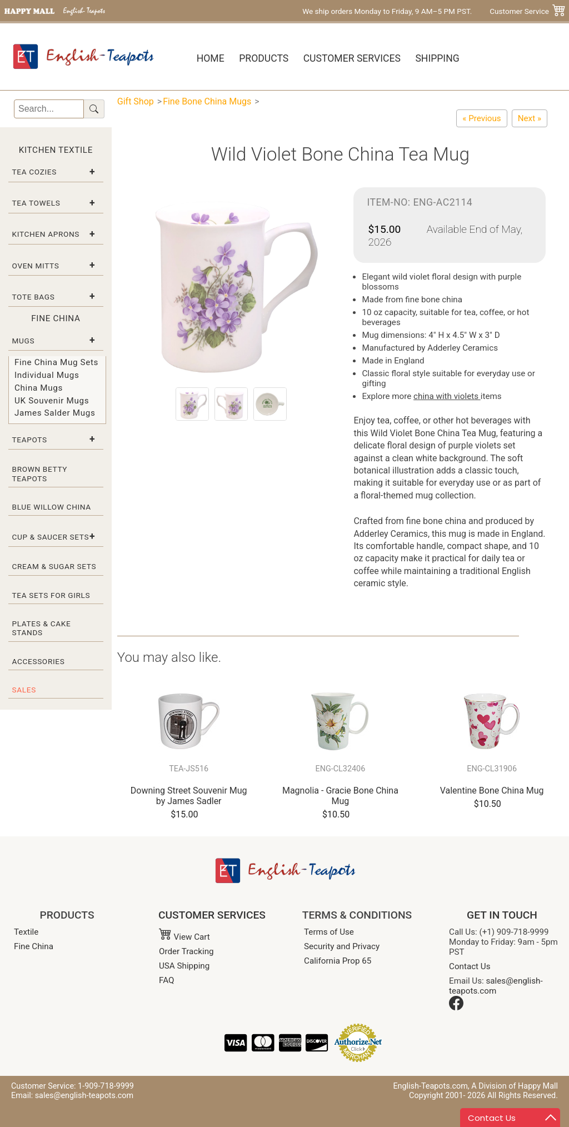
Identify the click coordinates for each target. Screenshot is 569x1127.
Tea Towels (36, 202)
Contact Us (470, 966)
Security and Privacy (342, 946)
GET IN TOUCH (502, 915)
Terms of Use (329, 932)
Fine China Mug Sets (56, 362)
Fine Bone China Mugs (207, 101)
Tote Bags (33, 296)
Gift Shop (135, 101)
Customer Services (352, 58)
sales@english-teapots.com (496, 986)
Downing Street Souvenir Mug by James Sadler (189, 795)
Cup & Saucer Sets (50, 536)
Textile (26, 932)
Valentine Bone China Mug (492, 790)
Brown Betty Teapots (40, 473)
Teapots (29, 439)
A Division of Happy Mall (514, 1086)
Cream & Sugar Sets (54, 566)
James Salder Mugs (54, 413)
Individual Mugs (46, 375)
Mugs (23, 340)
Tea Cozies (34, 171)
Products (263, 58)
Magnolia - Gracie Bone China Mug (340, 795)
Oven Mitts (35, 265)
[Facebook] (456, 1008)
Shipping (437, 58)
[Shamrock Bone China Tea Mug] (481, 118)
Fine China (33, 946)
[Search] (49, 108)
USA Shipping (184, 966)
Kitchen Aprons (46, 234)
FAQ (166, 980)
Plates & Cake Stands (41, 628)
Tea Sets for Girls (51, 595)
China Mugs (38, 388)
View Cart (184, 937)
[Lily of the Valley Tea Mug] (529, 118)
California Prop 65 (337, 961)
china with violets (447, 396)
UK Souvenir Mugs (51, 401)
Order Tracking (186, 951)
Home (210, 58)
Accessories (38, 661)
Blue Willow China (51, 506)
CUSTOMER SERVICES (212, 915)
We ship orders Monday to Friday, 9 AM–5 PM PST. (387, 11)
